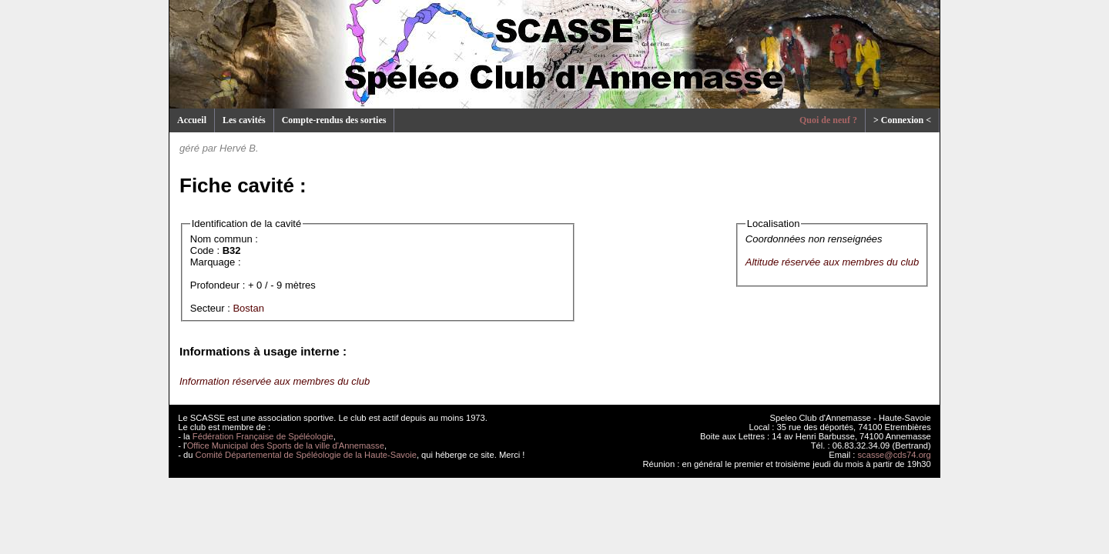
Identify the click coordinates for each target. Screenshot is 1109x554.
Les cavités (244, 120)
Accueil (191, 120)
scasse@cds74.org (894, 454)
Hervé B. (239, 148)
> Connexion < (902, 120)
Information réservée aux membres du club (274, 381)
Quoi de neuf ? (828, 120)
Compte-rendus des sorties (334, 120)
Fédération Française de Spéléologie (263, 436)
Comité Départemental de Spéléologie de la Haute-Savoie (306, 454)
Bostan (248, 308)
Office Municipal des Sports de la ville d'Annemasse (285, 445)
